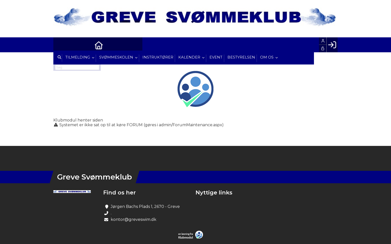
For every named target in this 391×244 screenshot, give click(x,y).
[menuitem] (60, 44)
